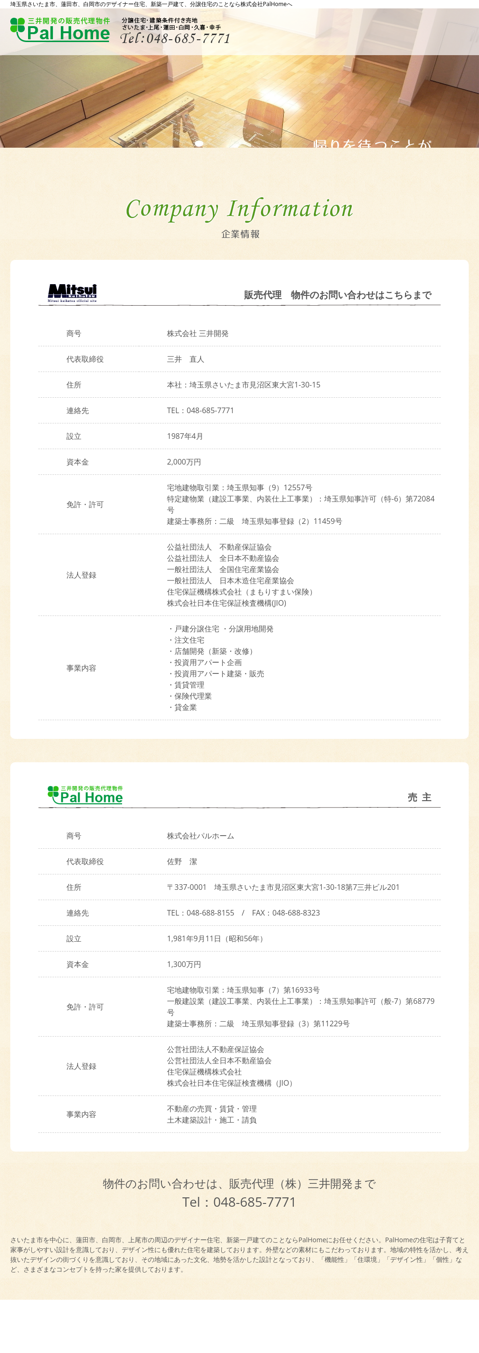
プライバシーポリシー (54, 1322)
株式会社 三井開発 (198, 333)
